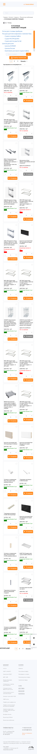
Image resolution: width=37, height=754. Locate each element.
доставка (21, 688)
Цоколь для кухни (8, 43)
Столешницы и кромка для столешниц (8, 685)
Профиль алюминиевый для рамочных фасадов (9, 705)
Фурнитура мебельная (26, 17)
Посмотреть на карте (8, 749)
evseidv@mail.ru (27, 730)
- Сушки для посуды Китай (12, 41)
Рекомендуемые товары (24, 677)
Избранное (16, 68)
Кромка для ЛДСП (7, 674)
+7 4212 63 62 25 (26, 727)
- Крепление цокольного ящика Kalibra (16, 51)
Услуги (5, 668)
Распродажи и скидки (23, 674)
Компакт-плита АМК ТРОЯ (9, 696)
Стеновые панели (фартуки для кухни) (8, 689)
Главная (5, 17)
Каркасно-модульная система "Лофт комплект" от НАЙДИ (9, 710)
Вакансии (21, 691)
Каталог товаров (14, 17)
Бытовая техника (7, 714)
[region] (18, 41)
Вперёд (23, 61)
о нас (20, 685)
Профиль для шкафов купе (9, 702)
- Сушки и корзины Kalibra (12, 36)
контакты (21, 693)
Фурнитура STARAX (8, 717)
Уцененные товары (23, 680)
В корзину (13, 99)
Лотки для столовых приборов (12, 31)
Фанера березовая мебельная (7, 680)
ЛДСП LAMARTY (7, 671)
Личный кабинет (29, 4)
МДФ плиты (6, 699)
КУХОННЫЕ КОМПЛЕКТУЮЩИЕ (14, 19)
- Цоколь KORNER (10, 46)
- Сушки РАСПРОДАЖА (11, 38)
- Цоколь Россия (9, 48)
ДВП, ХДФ (5, 677)
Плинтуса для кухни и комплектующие (8, 693)
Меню (4, 4)
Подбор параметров (19, 57)
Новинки (20, 668)
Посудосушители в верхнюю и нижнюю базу (17, 34)
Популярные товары (23, 671)
